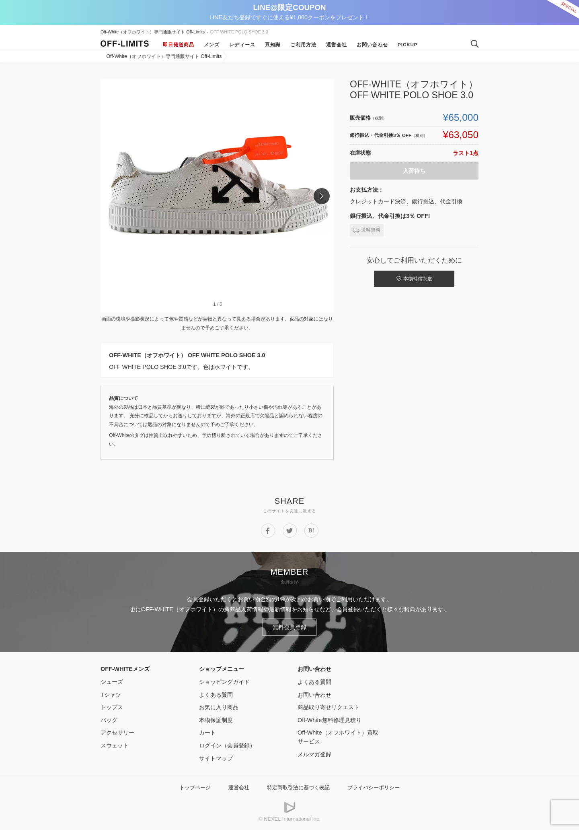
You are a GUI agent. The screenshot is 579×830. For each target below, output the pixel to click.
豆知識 (273, 44)
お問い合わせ (372, 44)
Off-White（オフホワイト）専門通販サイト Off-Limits (153, 31)
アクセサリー (117, 732)
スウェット (115, 745)
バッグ (109, 720)
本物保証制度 (216, 720)
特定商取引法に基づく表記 (298, 787)
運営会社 (336, 44)
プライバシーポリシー (373, 787)
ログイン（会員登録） (227, 745)
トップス (112, 707)
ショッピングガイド (224, 682)
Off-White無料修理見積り (329, 720)
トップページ (195, 787)
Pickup (408, 44)
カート (207, 732)
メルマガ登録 (314, 754)
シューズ (112, 682)
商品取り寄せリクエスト (328, 707)
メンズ (212, 44)
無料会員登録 (289, 627)
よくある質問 (216, 694)
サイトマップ (216, 758)
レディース (242, 44)
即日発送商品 (178, 44)
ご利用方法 (303, 44)
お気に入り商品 (218, 707)
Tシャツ (111, 694)
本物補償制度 (414, 278)
